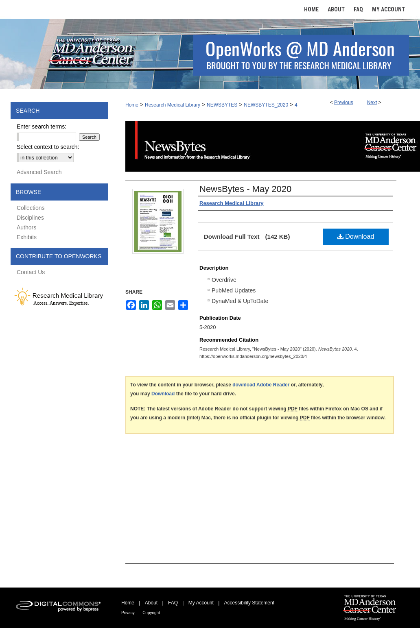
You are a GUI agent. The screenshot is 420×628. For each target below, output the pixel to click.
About (151, 603)
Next (372, 102)
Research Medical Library (172, 105)
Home (131, 105)
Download (355, 236)
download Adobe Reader (260, 385)
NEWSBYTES (222, 105)
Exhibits (27, 237)
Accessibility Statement (249, 603)
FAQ (173, 603)
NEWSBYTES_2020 (266, 105)
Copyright (151, 613)
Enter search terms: (41, 126)
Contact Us (31, 272)
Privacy (128, 613)
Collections (30, 208)
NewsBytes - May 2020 (245, 189)
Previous (343, 102)
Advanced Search (39, 172)
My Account (201, 603)
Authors (26, 227)
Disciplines (30, 217)
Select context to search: (48, 147)
